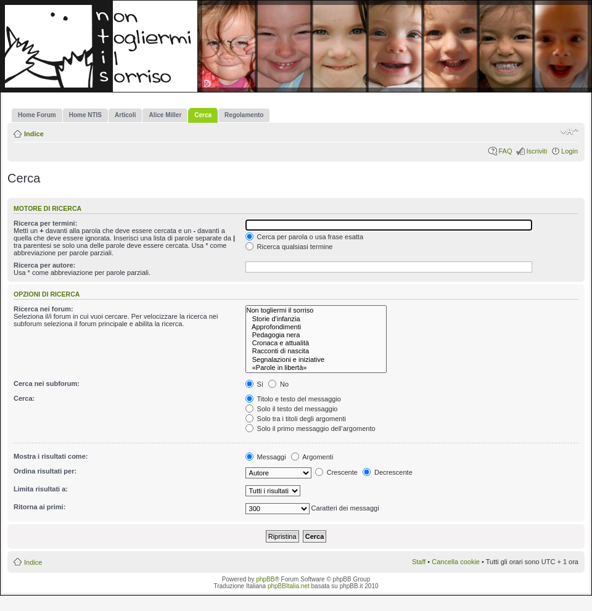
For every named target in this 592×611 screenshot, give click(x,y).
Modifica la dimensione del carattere (569, 131)
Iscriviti (536, 151)
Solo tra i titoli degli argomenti (295, 418)
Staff (419, 561)
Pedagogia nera (316, 335)
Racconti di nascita (316, 351)
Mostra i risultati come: (51, 456)
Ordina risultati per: (45, 471)
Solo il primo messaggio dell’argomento (310, 428)
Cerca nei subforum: (47, 383)
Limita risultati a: (41, 489)
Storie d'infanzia (316, 319)
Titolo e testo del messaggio (293, 399)
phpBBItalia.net (289, 586)
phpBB (265, 579)
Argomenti (312, 457)
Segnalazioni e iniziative (316, 360)
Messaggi (265, 457)
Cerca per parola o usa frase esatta (304, 236)
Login (569, 151)
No (278, 384)
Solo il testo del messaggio (291, 408)
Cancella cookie (456, 561)
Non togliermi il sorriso (316, 310)
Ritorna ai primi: (39, 507)
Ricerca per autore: (44, 265)
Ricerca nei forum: (43, 309)
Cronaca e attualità (316, 343)
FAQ (505, 151)
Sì (254, 384)
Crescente (336, 472)
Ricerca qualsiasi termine (289, 246)
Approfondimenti (316, 327)
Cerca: (24, 398)
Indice (34, 133)
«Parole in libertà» (316, 368)
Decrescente (388, 472)
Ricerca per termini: (45, 223)
